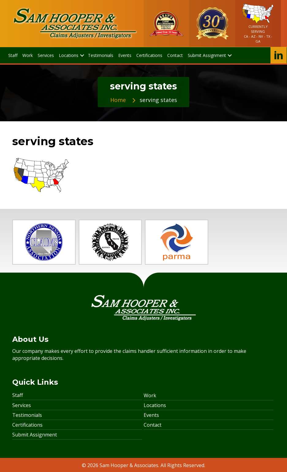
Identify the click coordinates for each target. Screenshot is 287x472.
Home (118, 100)
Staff (17, 395)
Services (21, 405)
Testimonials (27, 415)
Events (151, 415)
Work (150, 395)
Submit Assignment (34, 434)
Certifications (27, 424)
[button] (82, 55)
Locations (155, 405)
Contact (152, 424)
